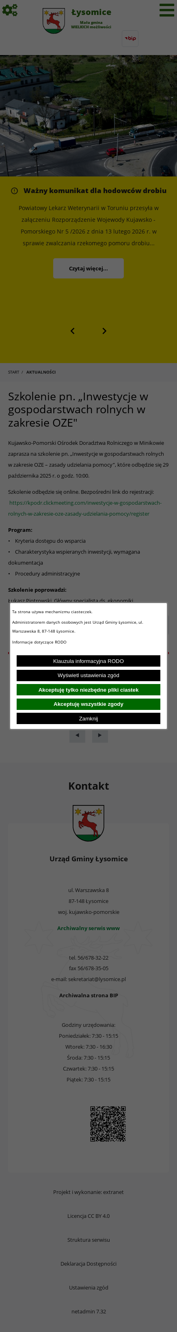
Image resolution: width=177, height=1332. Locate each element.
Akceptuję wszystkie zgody (88, 704)
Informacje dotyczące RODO (40, 642)
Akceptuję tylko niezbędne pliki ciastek (89, 690)
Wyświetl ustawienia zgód (88, 675)
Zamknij (88, 719)
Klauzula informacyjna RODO (88, 661)
